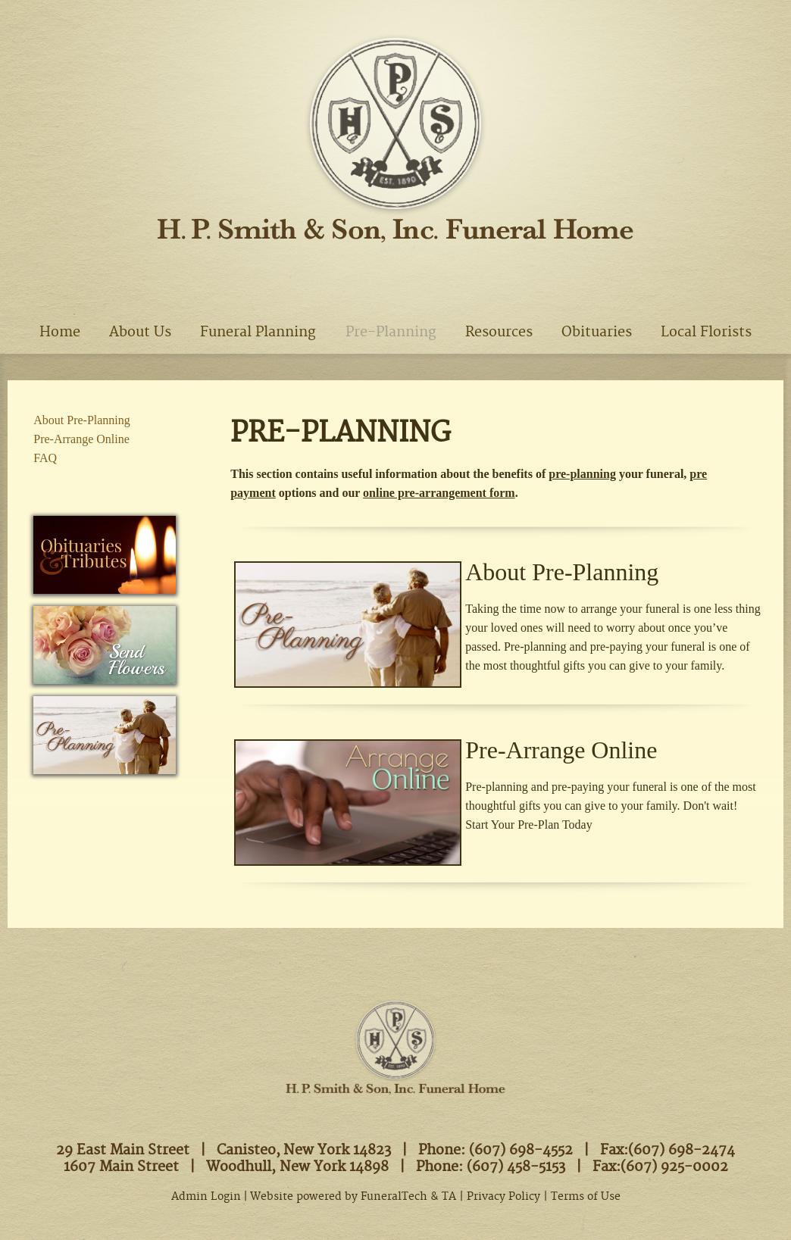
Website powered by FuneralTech (338, 1197)
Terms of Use (586, 1197)
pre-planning (582, 473)
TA (449, 1197)
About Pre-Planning (561, 572)
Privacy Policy (503, 1197)
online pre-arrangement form (439, 492)
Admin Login (206, 1197)
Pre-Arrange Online (561, 750)
